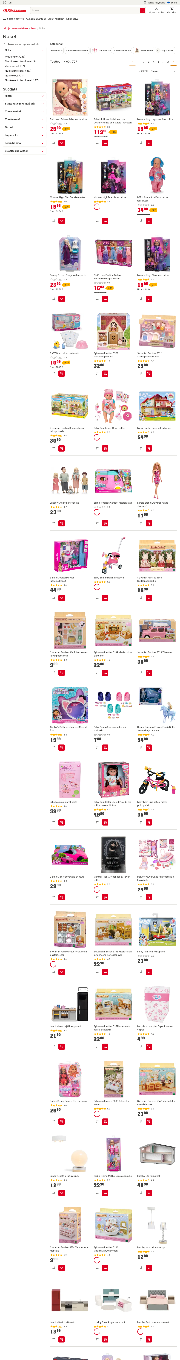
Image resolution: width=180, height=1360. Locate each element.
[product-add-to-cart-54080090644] (149, 972)
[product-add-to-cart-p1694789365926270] (61, 299)
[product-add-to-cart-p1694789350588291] (61, 221)
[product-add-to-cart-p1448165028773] (149, 523)
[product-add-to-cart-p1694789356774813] (149, 299)
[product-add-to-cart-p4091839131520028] (61, 1047)
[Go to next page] (173, 62)
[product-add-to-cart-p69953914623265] (149, 1339)
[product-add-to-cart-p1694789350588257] (105, 1193)
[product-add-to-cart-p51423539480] (149, 598)
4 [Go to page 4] (154, 61)
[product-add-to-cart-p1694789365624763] (149, 221)
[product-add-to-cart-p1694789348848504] (105, 747)
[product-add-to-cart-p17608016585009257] (105, 972)
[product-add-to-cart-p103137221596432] (149, 673)
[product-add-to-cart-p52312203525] (149, 747)
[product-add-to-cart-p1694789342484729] (105, 598)
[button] (156, 10)
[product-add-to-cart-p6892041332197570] (105, 1268)
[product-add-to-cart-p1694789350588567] (61, 822)
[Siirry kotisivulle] (14, 10)
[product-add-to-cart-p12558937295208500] (61, 673)
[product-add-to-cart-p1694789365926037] (61, 143)
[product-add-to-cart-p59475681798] (61, 523)
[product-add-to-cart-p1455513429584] (61, 972)
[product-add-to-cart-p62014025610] (105, 523)
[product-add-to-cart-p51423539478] (105, 374)
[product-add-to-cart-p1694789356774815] (105, 221)
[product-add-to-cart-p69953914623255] (105, 1339)
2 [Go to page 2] (143, 61)
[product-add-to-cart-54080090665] (149, 448)
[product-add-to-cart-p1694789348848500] (105, 448)
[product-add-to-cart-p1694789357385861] (105, 143)
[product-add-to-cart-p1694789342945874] (61, 448)
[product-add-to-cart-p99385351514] (61, 897)
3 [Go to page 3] (149, 61)
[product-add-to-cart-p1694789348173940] (149, 897)
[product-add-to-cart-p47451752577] (61, 747)
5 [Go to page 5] (159, 61)
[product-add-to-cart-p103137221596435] (149, 374)
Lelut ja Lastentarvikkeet (15, 28)
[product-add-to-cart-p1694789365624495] (61, 374)
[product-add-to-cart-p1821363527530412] (61, 1193)
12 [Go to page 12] (167, 61)
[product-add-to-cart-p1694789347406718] (105, 299)
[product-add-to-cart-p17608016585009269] (149, 1121)
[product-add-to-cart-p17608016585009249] (105, 673)
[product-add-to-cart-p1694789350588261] (105, 897)
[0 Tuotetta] (172, 10)
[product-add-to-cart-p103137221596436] (61, 1268)
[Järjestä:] (163, 71)
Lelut (33, 28)
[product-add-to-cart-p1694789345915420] (105, 822)
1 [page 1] (138, 61)
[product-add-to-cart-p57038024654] (149, 822)
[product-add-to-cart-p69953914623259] (61, 1339)
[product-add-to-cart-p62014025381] (61, 598)
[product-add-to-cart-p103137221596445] (105, 1121)
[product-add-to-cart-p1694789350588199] (61, 1121)
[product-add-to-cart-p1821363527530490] (149, 1193)
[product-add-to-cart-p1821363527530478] (149, 1268)
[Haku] (142, 10)
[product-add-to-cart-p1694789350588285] (149, 143)
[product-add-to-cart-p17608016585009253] (105, 1047)
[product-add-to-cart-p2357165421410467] (149, 1047)
